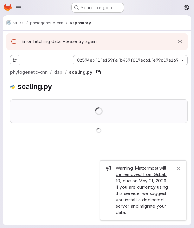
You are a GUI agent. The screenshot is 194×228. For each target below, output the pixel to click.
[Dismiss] (180, 41)
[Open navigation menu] (19, 8)
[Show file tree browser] (15, 60)
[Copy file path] (99, 72)
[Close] (178, 168)
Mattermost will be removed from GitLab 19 (141, 174)
